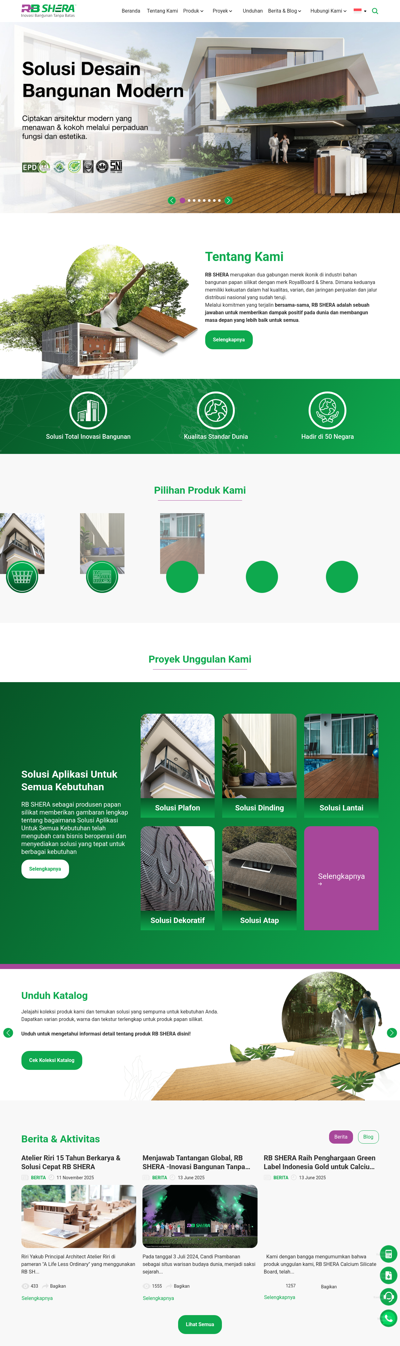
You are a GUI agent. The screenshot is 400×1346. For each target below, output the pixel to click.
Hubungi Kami (328, 11)
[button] (168, 200)
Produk (190, 11)
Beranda (121, 11)
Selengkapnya (45, 918)
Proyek (219, 11)
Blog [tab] (368, 1186)
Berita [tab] (341, 1186)
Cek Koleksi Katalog (52, 1109)
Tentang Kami (155, 11)
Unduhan (248, 11)
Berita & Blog (284, 11)
